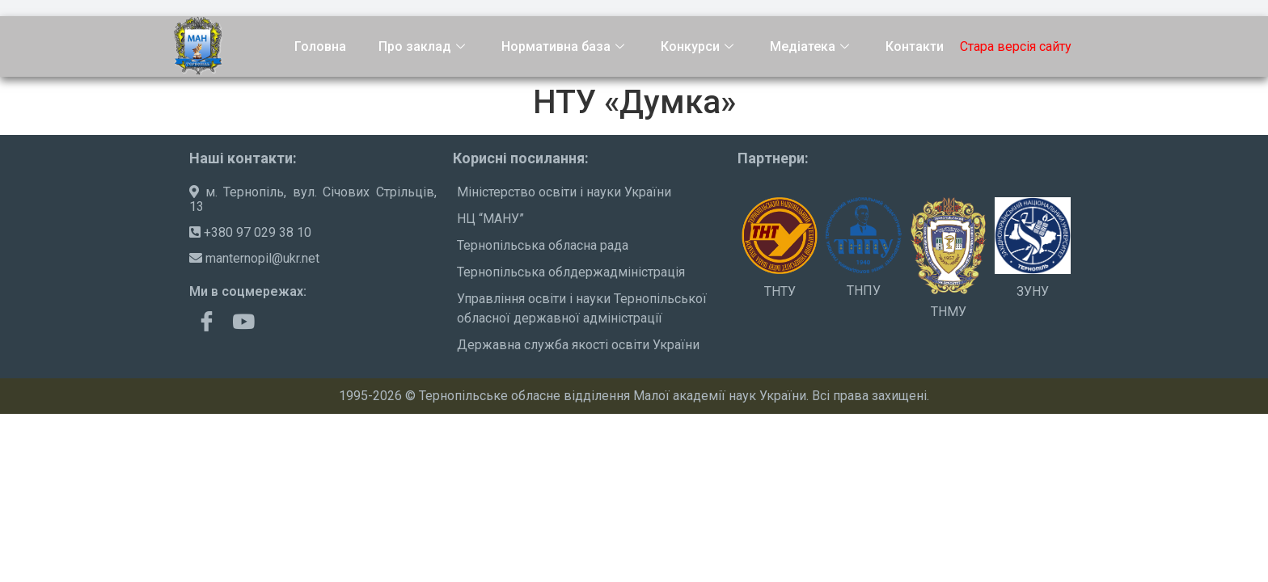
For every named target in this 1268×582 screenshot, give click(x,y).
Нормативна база (564, 46)
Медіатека (811, 46)
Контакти (914, 46)
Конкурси (699, 46)
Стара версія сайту (1015, 46)
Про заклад (423, 46)
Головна (320, 46)
